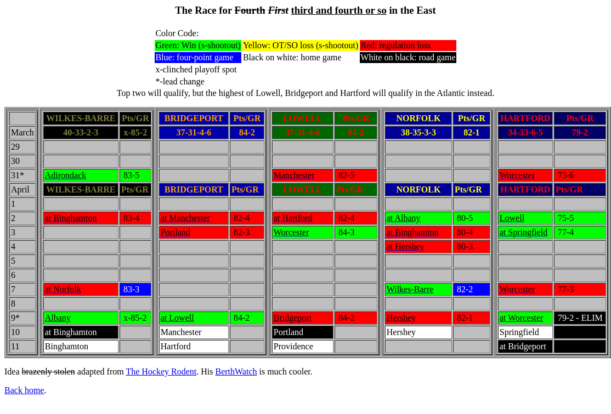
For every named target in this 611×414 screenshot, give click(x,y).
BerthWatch (236, 371)
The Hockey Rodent (161, 371)
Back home (24, 390)
